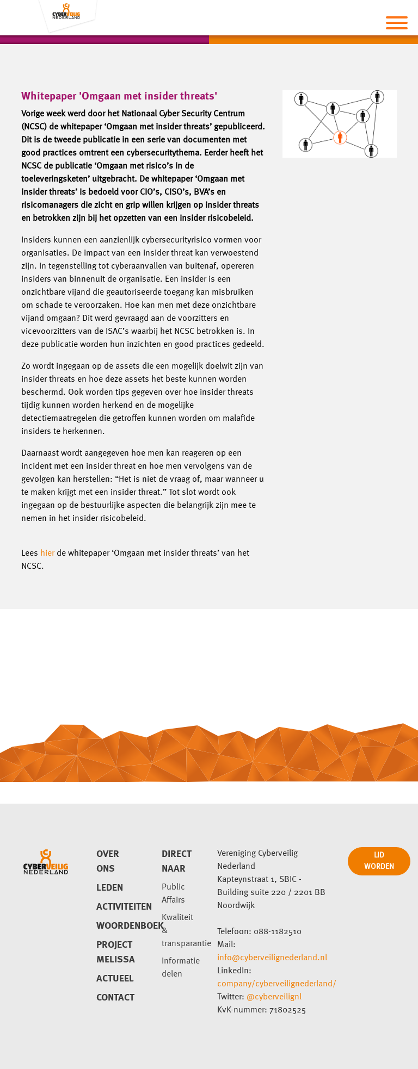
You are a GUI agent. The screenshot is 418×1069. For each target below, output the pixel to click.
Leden (109, 888)
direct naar (177, 861)
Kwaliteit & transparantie (181, 930)
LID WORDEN (379, 861)
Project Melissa (115, 952)
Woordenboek (116, 926)
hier (47, 553)
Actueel (115, 979)
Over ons (107, 861)
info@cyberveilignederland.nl (272, 958)
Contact (115, 998)
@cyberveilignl (274, 997)
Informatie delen (181, 968)
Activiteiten (116, 907)
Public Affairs (173, 894)
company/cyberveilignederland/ (276, 984)
